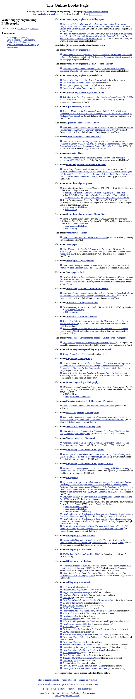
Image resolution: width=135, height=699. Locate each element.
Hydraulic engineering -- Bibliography (23, 44)
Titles (78, 684)
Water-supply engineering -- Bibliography (85, 19)
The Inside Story (85, 689)
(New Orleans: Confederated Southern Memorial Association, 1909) (96, 143)
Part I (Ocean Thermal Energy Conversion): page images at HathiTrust (95, 193)
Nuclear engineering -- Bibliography (82, 412)
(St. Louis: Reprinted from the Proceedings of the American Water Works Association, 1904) (95, 251)
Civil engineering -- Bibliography (21, 40)
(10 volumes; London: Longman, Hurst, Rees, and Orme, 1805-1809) (94, 527)
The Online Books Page (67, 5)
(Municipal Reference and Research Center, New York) (89, 406)
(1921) (86, 237)
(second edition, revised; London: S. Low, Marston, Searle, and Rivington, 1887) (95, 520)
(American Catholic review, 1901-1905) (85, 668)
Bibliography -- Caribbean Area (80, 535)
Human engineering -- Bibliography (82, 382)
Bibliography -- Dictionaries (78, 549)
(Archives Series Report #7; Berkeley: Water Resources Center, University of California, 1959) (96, 36)
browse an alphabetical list (55, 14)
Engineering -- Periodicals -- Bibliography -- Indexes (89, 463)
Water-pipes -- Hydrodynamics (80, 261)
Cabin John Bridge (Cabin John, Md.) (83, 137)
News (53, 689)
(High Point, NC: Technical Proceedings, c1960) (96, 55)
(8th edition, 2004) (81, 554)
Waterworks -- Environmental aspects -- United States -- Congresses (96, 338)
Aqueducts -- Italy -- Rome (78, 106)
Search (47, 684)
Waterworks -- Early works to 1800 (82, 302)
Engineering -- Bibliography (19, 42)
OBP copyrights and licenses (67, 696)
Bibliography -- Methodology (79, 561)
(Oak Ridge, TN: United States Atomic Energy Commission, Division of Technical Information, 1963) (94, 418)
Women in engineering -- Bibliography (83, 426)
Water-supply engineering (17, 37)
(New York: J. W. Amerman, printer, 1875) (95, 455)
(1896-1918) (78, 85)
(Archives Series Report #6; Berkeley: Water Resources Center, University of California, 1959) (95, 26)
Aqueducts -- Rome (75, 153)
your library (22, 28)
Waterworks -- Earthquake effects (81, 316)
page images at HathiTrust (76, 207)
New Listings (58, 684)
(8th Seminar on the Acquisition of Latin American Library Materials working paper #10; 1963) (92, 541)
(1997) (98, 97)
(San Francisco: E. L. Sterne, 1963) (95, 365)
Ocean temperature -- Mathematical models (86, 164)
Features (61, 689)
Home (39, 684)
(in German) (82, 658)
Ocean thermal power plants (79, 183)
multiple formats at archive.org (78, 396)
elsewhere (34, 28)
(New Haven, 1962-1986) (86, 634)
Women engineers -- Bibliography (81, 438)
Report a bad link (69, 680)
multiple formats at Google (76, 506)
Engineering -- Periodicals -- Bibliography (85, 450)
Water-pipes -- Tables (75, 272)
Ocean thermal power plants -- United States (86, 214)
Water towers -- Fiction (76, 233)
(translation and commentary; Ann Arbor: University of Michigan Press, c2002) (96, 113)
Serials (95, 684)
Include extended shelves (96, 12)
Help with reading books (48, 680)
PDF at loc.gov (71, 312)
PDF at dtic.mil (71, 394)
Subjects (86, 684)
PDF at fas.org (71, 209)
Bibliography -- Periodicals (78, 582)
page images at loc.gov (75, 310)
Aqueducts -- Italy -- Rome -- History (82, 123)
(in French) (86, 621)
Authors (69, 684)
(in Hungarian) (78, 592)
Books (46, 689)
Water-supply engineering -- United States (85, 92)
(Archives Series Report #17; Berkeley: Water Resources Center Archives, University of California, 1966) (96, 279)
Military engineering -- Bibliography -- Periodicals (89, 349)
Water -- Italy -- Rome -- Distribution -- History (87, 288)
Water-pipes (71, 244)
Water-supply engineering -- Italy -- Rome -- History (89, 64)
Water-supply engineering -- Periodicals (84, 75)
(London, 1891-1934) (78, 624)
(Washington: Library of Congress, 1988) (93, 574)
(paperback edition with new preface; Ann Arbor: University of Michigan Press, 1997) (96, 128)
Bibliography (12, 47)
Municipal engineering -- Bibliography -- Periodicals (89, 401)
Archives (71, 689)
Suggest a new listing (88, 680)
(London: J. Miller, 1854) (96, 487)
